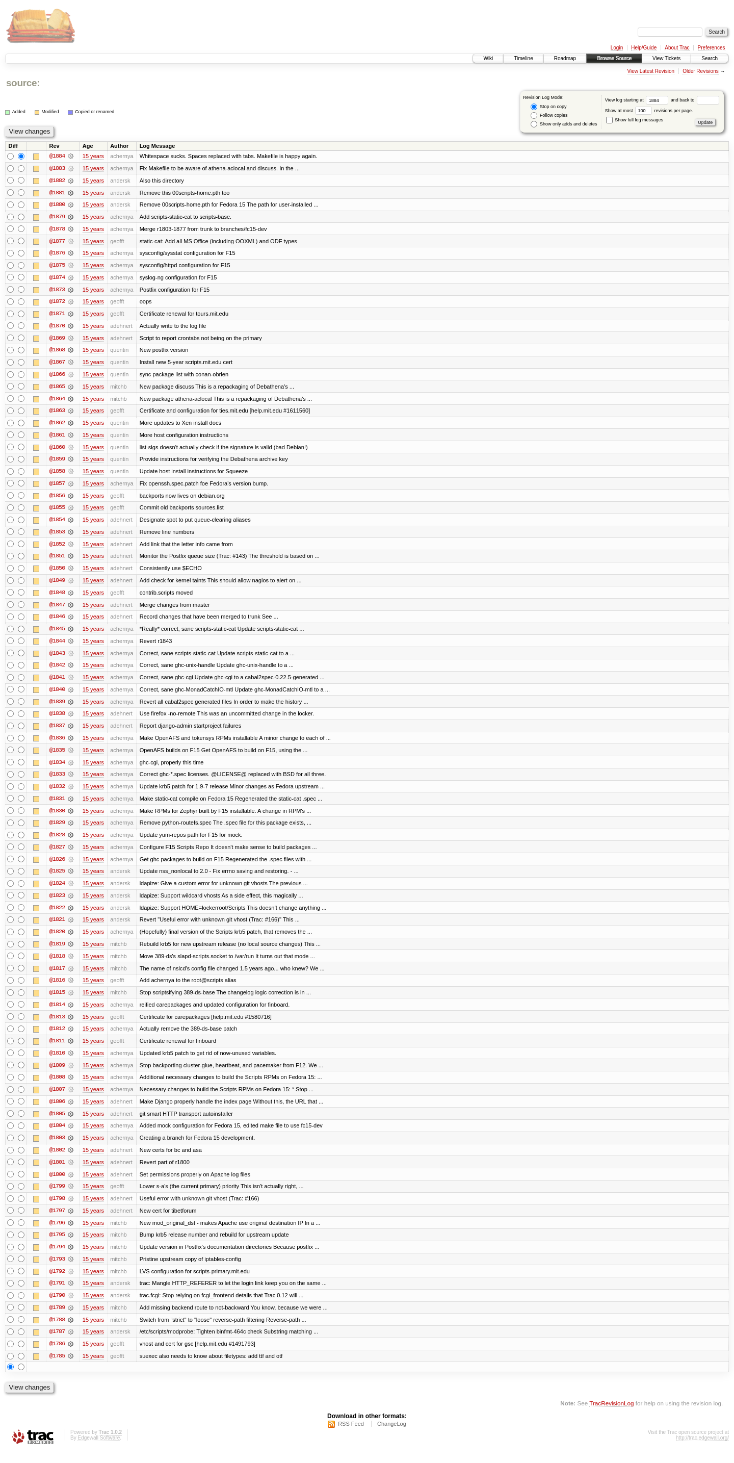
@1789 (57, 1319)
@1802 (57, 1160)
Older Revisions (701, 71)
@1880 (57, 205)
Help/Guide (644, 47)
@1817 (57, 976)
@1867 (57, 364)
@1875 (57, 266)
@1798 (57, 1208)
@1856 (57, 499)
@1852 (57, 548)
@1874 (57, 278)
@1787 (57, 1343)
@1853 (57, 535)
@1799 (57, 1196)
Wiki (488, 58)
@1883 (57, 168)
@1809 (57, 1074)
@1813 (57, 1025)
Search (709, 58)
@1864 (57, 401)
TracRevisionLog (611, 1414)
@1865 (57, 388)
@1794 (57, 1257)
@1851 (57, 560)
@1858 (57, 474)
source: (23, 83)
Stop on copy (548, 107)
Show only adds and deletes (564, 124)
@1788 (57, 1331)
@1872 (57, 303)
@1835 (57, 756)
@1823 (57, 903)
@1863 (57, 413)
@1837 (57, 731)
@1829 (57, 829)
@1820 (57, 939)
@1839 (57, 707)
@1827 (57, 854)
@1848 (57, 597)
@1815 (57, 1000)
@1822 (57, 915)
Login (617, 47)
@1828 (57, 841)
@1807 (57, 1098)
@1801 (57, 1172)
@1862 (57, 425)
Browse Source (614, 58)
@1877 (57, 242)
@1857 (57, 486)
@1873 (57, 291)
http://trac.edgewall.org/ (702, 1449)
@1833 (57, 780)
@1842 (57, 670)
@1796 (57, 1233)
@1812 (57, 1037)
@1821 (57, 927)
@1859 (57, 462)
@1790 (57, 1306)
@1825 (57, 878)
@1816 (57, 988)
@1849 (57, 584)
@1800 (57, 1184)
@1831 (57, 805)
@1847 (57, 609)
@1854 (57, 523)
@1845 (57, 633)
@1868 (57, 352)
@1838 (57, 719)
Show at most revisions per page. (649, 110)
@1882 (57, 180)
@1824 (57, 890)
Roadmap (565, 58)
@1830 (57, 817)
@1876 (57, 254)
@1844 (57, 645)
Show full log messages (634, 119)
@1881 (57, 193)
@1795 (57, 1245)
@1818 (57, 964)
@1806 (57, 1111)
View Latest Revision (650, 71)
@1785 (57, 1368)
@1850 (57, 572)
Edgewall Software (98, 1449)
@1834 (57, 768)
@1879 (57, 217)
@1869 (57, 340)
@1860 (57, 450)
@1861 (57, 437)
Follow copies (549, 115)
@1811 (57, 1049)
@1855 (57, 511)
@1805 (57, 1123)
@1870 (57, 327)
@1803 (57, 1147)
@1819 (57, 951)
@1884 (57, 156)
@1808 (57, 1086)
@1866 (57, 376)
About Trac (677, 47)
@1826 (57, 866)
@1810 (57, 1062)
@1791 (57, 1294)
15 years (93, 156)
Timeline (523, 58)
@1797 (57, 1221)
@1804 (57, 1135)
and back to (695, 99)
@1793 (57, 1270)
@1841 (57, 682)
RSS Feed (351, 1435)
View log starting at (638, 99)
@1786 (57, 1355)
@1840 (57, 694)
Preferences (711, 47)
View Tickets (666, 58)
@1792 (57, 1282)
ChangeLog (391, 1435)
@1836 (57, 743)
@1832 (57, 792)
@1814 (57, 1013)
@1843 (57, 658)
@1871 (57, 315)
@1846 (57, 621)
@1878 (57, 229)
